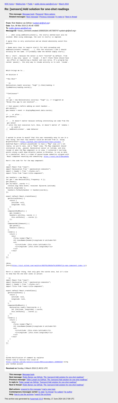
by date (41, 392)
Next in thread (71, 17)
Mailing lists (20, 4)
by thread (50, 392)
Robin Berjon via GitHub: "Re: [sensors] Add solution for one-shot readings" (53, 377)
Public (30, 4)
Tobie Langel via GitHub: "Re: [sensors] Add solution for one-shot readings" (57, 380)
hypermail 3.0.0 (36, 399)
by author (68, 392)
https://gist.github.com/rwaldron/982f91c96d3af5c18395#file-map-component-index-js (48, 266)
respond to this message (31, 389)
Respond (39, 14)
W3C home (9, 4)
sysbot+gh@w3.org (41, 23)
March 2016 (64, 4)
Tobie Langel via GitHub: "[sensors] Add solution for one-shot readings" (48, 382)
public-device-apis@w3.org (46, 4)
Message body (28, 14)
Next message (32, 17)
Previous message (47, 17)
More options (50, 14)
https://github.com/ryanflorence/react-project (40, 142)
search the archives (43, 394)
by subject (59, 392)
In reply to (60, 17)
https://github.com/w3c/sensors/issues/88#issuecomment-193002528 (34, 362)
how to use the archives (24, 394)
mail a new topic (49, 389)
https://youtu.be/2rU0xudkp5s (56, 157)
